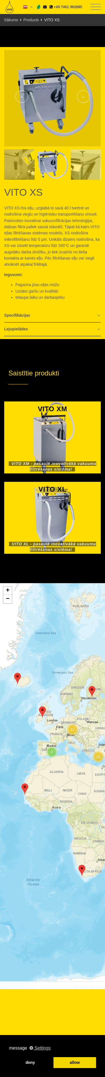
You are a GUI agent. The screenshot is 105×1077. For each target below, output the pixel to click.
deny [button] (30, 1062)
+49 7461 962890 (66, 7)
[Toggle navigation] (96, 7)
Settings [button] (40, 1048)
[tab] (52, 316)
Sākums (11, 20)
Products (31, 20)
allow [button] (75, 1062)
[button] (92, 692)
